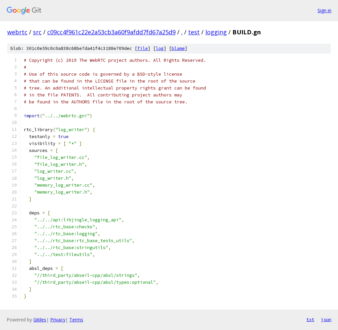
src (37, 32)
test (194, 32)
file (142, 48)
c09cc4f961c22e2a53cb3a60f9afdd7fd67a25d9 (111, 32)
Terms (76, 319)
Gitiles (39, 319)
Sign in (324, 10)
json (326, 319)
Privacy (57, 319)
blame (178, 48)
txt (310, 319)
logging (216, 32)
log (160, 48)
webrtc (17, 32)
